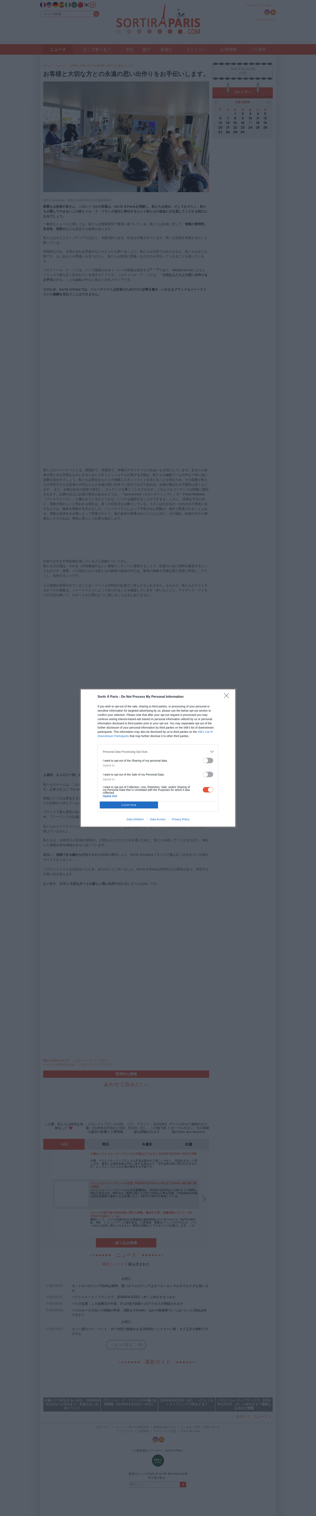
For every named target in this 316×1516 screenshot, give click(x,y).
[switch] (208, 760)
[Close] (228, 697)
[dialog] (158, 758)
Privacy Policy (180, 819)
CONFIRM (128, 805)
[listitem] (158, 752)
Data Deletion (135, 819)
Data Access (158, 819)
